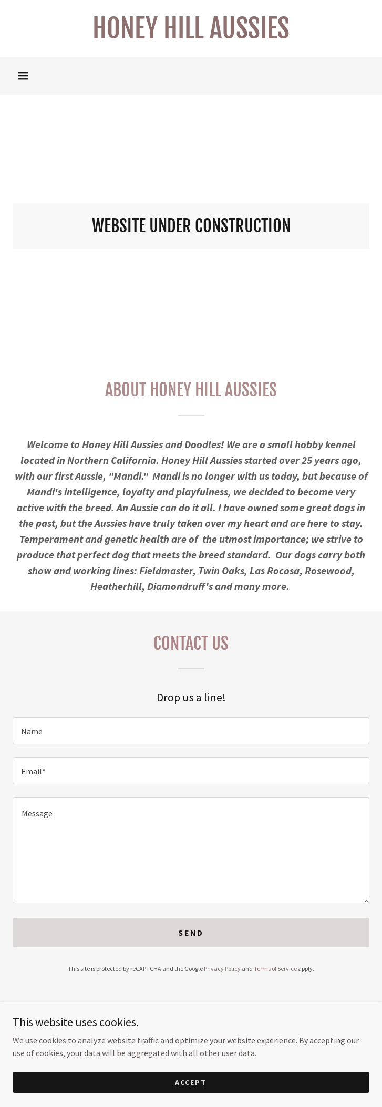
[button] (23, 75)
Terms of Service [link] (275, 968)
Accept (191, 1096)
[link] (191, 28)
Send (190, 932)
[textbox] (191, 730)
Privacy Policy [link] (222, 968)
